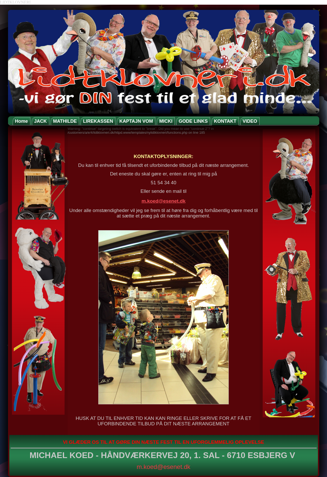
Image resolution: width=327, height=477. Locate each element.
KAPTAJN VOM (136, 121)
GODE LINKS (193, 121)
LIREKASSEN (98, 121)
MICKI (165, 121)
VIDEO (250, 121)
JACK (40, 121)
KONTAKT (225, 121)
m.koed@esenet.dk (164, 201)
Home (21, 121)
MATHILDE (65, 121)
